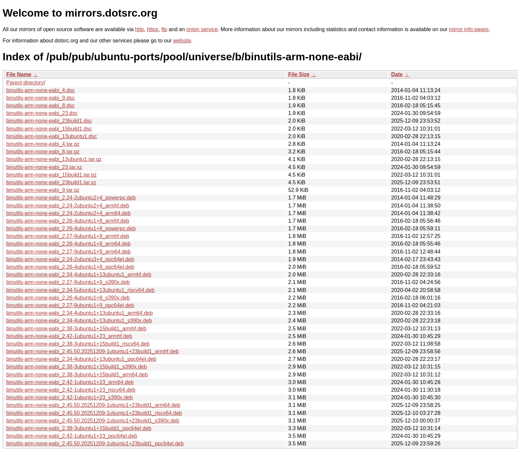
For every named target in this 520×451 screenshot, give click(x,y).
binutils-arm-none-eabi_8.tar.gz (43, 151)
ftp (164, 29)
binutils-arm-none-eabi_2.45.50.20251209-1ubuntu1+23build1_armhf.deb (92, 351)
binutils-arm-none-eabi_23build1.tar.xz (51, 182)
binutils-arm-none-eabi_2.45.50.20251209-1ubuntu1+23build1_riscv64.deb (94, 413)
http (139, 29)
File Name (19, 74)
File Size (298, 74)
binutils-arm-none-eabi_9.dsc (40, 98)
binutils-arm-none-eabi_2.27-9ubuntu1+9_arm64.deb (68, 251)
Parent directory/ (25, 82)
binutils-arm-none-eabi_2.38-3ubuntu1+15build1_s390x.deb (76, 366)
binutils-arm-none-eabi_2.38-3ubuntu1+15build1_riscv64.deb (78, 344)
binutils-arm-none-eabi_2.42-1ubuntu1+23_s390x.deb (69, 397)
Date (397, 74)
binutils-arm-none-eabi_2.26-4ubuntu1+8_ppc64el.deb (70, 267)
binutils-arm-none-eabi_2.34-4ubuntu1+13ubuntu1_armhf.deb (78, 274)
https (153, 29)
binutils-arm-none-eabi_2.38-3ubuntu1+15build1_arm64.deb (77, 374)
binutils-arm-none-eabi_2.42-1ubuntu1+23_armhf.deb (69, 336)
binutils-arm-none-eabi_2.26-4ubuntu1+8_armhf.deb (67, 221)
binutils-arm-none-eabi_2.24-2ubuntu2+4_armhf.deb (67, 205)
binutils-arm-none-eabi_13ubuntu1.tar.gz (53, 159)
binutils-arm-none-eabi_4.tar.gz (43, 144)
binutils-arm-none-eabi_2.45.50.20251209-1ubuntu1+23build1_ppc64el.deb (95, 443)
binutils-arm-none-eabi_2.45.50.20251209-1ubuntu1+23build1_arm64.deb (93, 405)
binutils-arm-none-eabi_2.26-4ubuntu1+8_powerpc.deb (71, 228)
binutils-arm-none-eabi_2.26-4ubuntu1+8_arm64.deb (68, 244)
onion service (202, 29)
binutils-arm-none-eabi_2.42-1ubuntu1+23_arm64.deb (70, 382)
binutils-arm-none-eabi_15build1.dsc (49, 129)
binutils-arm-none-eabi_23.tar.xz (44, 167)
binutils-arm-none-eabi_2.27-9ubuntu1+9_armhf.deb (67, 236)
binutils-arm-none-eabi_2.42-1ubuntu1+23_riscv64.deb (70, 390)
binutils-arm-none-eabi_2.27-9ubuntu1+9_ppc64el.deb (70, 305)
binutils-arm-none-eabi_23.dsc (42, 113)
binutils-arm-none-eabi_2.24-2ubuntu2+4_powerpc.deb (71, 197)
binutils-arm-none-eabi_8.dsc (40, 105)
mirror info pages (469, 29)
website (182, 40)
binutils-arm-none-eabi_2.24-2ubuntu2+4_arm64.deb (68, 213)
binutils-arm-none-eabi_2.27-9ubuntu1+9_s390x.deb (68, 282)
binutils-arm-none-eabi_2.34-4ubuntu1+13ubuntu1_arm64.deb (79, 313)
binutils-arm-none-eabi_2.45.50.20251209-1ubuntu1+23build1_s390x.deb (92, 420)
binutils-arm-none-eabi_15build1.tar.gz (51, 175)
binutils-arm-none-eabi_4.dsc (40, 90)
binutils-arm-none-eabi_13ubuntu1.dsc (51, 136)
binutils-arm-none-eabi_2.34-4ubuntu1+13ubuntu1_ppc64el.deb (81, 359)
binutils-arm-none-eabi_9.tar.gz (43, 190)
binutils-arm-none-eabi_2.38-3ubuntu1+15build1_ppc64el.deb (78, 428)
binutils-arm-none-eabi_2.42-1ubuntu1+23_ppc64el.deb (71, 436)
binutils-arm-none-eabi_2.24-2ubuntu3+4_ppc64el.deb (70, 259)
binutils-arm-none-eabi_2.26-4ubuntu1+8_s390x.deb (68, 298)
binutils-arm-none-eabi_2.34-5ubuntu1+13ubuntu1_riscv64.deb (80, 290)
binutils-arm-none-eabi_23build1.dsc (49, 121)
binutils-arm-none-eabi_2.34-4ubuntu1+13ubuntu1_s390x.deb (79, 320)
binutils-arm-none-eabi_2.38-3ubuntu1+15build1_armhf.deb (76, 328)
